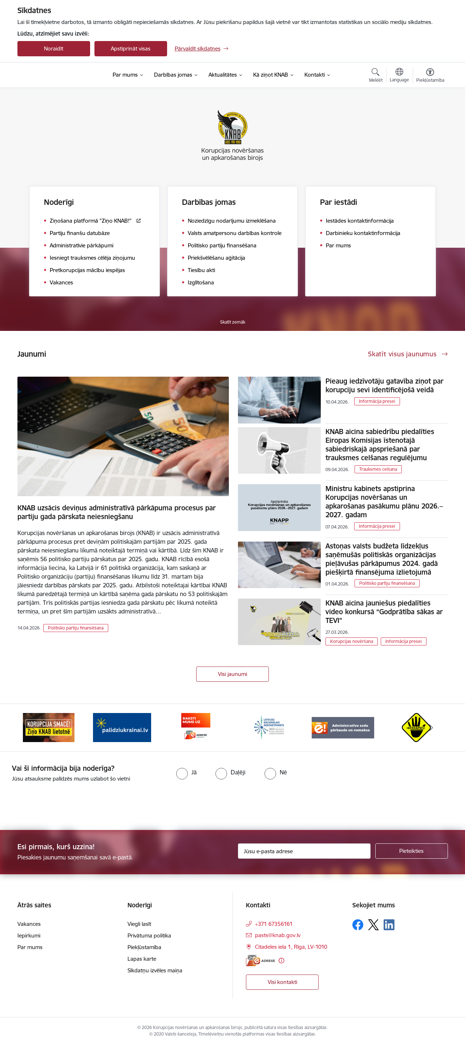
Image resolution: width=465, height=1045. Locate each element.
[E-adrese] (260, 961)
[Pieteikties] (411, 851)
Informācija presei (377, 401)
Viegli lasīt (139, 923)
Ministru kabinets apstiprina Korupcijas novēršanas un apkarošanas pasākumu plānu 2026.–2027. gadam (384, 501)
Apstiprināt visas (130, 48)
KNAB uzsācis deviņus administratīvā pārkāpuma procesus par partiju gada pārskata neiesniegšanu (116, 512)
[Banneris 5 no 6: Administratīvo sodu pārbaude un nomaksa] (343, 727)
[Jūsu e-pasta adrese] (304, 851)
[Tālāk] (431, 727)
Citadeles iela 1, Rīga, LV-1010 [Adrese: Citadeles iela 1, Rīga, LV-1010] (291, 946)
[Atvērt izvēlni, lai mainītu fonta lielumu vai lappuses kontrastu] (430, 76)
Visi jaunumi (232, 674)
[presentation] (60, 803)
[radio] (186, 772)
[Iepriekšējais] (34, 727)
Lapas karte (142, 958)
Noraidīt (53, 48)
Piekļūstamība (144, 947)
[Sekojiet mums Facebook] (357, 924)
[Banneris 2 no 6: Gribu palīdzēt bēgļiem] (122, 727)
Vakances (29, 923)
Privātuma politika (149, 935)
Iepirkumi (28, 935)
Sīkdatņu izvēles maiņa (155, 970)
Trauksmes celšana (378, 469)
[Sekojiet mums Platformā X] (373, 924)
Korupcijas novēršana (351, 641)
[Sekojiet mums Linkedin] (389, 924)
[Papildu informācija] (281, 960)
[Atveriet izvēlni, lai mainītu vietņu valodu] (399, 76)
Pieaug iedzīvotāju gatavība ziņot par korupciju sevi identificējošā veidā (385, 385)
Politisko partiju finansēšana (76, 628)
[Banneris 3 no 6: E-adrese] (195, 727)
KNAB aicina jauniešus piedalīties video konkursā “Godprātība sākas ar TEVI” (384, 612)
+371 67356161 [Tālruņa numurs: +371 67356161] (274, 923)
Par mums (30, 947)
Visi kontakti (282, 982)
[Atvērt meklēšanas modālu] (375, 76)
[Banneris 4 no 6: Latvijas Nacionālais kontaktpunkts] (269, 727)
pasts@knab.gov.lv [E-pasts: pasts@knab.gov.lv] (277, 935)
